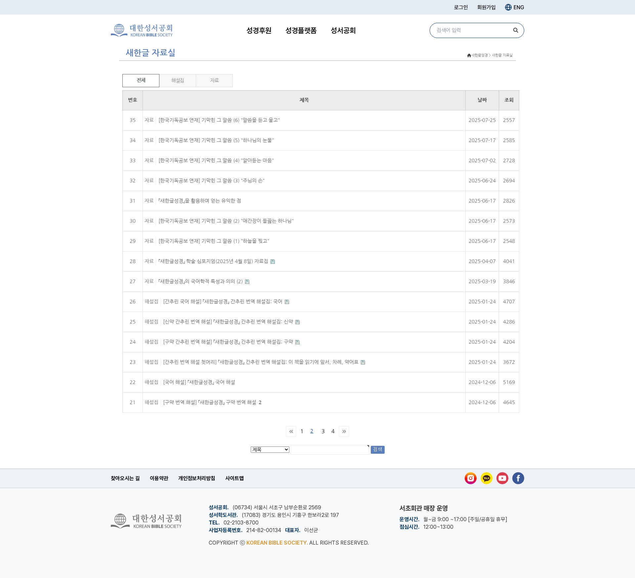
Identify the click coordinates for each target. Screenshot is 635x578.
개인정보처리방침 (196, 478)
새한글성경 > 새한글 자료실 (492, 55)
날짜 (482, 100)
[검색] (516, 30)
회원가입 (486, 7)
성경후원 (259, 30)
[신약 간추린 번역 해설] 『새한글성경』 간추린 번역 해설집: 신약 (228, 321)
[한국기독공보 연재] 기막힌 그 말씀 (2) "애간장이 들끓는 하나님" (226, 220)
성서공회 (343, 30)
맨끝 (344, 431)
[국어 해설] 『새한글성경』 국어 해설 (199, 382)
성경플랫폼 (301, 30)
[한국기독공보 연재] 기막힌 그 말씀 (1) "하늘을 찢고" (213, 241)
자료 (214, 80)
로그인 (461, 7)
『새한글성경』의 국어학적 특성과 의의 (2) (201, 281)
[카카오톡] (486, 478)
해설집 (177, 80)
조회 (509, 100)
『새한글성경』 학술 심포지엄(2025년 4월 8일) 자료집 (214, 261)
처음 (291, 431)
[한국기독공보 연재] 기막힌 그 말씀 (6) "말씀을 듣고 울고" (219, 120)
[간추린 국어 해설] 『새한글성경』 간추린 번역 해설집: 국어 (223, 301)
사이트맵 (234, 478)
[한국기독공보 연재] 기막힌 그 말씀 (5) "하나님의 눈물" (216, 140)
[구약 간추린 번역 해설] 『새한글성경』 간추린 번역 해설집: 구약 (228, 341)
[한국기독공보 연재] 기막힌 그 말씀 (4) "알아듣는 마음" (216, 160)
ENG (514, 7)
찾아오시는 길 (125, 478)
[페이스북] (518, 478)
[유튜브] (502, 478)
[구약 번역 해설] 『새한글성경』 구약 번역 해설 (212, 402)
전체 (141, 80)
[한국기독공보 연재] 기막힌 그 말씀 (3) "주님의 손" (211, 180)
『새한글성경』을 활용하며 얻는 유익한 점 (199, 200)
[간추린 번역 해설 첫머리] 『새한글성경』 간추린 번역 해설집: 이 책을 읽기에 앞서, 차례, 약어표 (261, 362)
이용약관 (159, 478)
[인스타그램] (471, 478)
